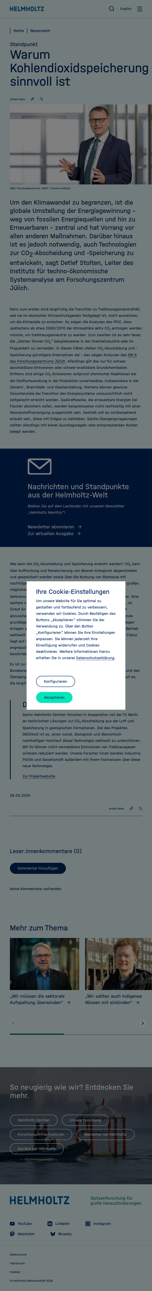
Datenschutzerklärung (95, 658)
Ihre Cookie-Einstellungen (72, 591)
